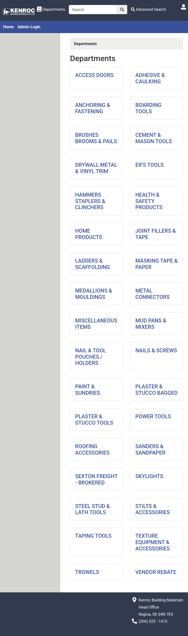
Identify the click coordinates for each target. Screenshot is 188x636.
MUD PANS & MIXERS (150, 324)
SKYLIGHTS (149, 476)
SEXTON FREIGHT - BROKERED (96, 479)
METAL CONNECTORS (152, 294)
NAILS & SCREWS (156, 350)
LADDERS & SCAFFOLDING (92, 264)
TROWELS (87, 572)
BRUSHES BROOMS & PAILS (96, 138)
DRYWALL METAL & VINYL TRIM (96, 168)
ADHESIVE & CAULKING (150, 78)
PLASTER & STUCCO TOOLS (94, 419)
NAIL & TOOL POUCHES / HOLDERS (90, 356)
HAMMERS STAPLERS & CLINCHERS (90, 201)
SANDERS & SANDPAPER (150, 449)
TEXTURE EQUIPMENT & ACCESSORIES (152, 542)
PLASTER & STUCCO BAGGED (156, 389)
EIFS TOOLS (149, 165)
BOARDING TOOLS (148, 108)
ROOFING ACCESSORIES (92, 449)
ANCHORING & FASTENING (92, 108)
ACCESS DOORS (94, 75)
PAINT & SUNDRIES (87, 389)
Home (8, 27)
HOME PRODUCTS (88, 234)
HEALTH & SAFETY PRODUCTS (148, 201)
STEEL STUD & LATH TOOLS (92, 509)
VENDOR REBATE (155, 572)
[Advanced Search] (148, 9)
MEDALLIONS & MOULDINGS (93, 294)
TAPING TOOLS (93, 536)
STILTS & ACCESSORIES (152, 509)
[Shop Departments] (51, 10)
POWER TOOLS (153, 416)
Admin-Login (29, 27)
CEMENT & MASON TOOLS (153, 138)
